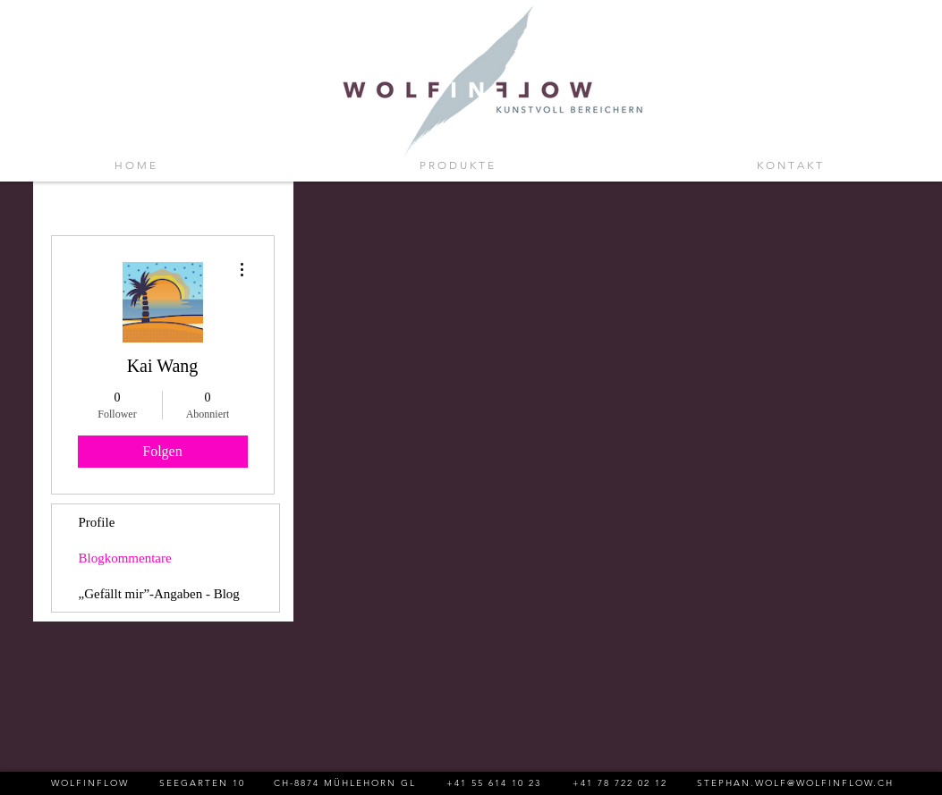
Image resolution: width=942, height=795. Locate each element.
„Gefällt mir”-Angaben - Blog (159, 594)
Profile (97, 522)
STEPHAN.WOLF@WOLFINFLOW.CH (795, 783)
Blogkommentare (125, 558)
